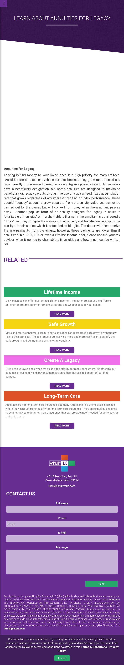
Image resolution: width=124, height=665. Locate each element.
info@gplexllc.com (14, 628)
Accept (62, 658)
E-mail (62, 532)
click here (114, 599)
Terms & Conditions (94, 647)
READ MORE (62, 313)
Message (62, 547)
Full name (62, 503)
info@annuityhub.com (62, 486)
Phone (62, 518)
